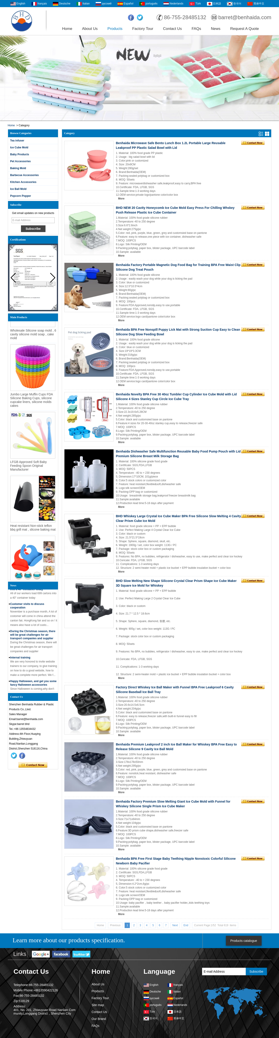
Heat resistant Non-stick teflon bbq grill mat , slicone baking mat (33, 529)
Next (175, 925)
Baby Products (19, 154)
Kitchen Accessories (23, 182)
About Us (90, 29)
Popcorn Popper (20, 195)
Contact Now (33, 765)
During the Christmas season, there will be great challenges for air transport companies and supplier (33, 635)
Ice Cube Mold (19, 147)
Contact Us (172, 29)
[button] (53, 278)
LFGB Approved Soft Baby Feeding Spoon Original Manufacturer (28, 467)
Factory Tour (142, 29)
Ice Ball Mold (18, 189)
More (121, 198)
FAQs (196, 29)
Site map (98, 1005)
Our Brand (99, 1019)
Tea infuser (17, 140)
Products (114, 29)
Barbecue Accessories (24, 175)
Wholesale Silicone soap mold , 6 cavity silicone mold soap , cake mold (33, 335)
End (186, 925)
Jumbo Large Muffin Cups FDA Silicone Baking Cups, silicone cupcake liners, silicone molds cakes (31, 401)
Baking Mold (18, 168)
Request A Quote (244, 29)
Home (67, 29)
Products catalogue (243, 941)
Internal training (20, 657)
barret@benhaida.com (244, 17)
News (216, 29)
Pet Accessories (20, 161)
